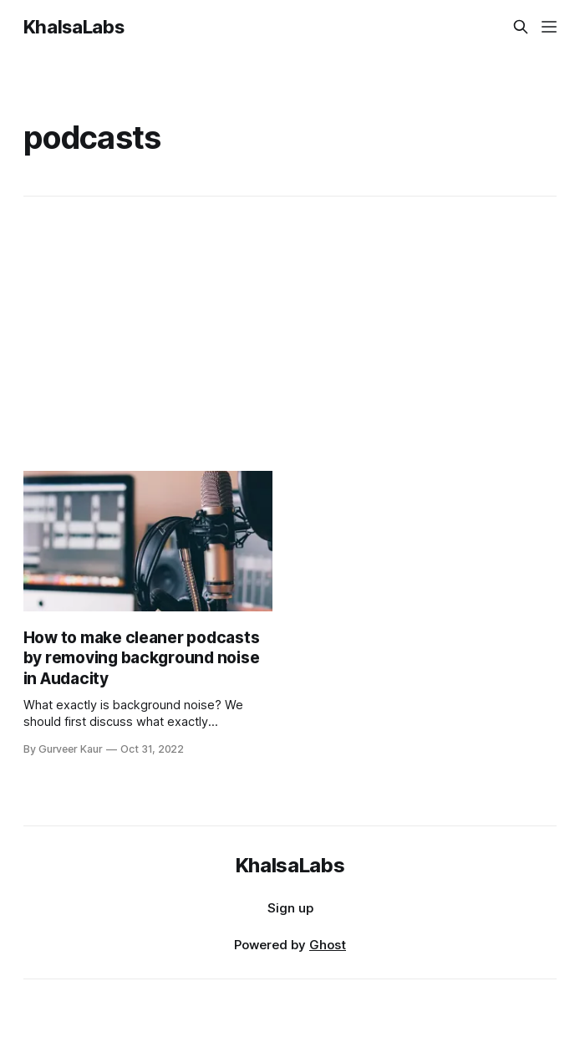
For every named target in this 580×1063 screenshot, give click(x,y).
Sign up (290, 908)
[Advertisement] (290, 334)
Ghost (327, 945)
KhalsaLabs (74, 27)
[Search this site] (520, 26)
